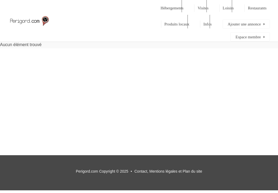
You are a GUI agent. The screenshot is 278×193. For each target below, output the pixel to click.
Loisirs (228, 8)
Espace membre (248, 37)
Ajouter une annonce (244, 24)
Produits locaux (177, 24)
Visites (203, 8)
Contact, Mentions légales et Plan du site (168, 171)
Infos (207, 24)
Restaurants (257, 8)
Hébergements (171, 8)
